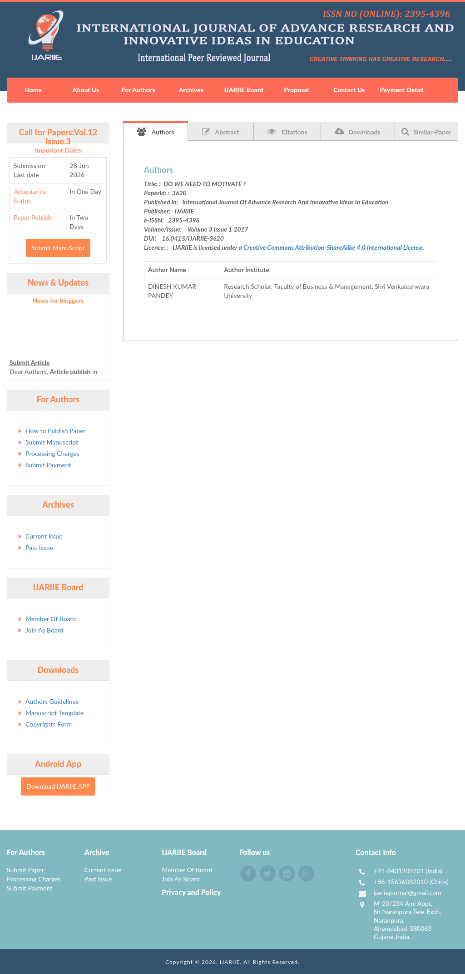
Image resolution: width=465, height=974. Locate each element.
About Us (86, 90)
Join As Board (44, 630)
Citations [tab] (287, 132)
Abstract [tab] (220, 132)
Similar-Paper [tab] (426, 132)
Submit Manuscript (51, 442)
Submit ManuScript (57, 248)
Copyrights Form (48, 724)
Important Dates (58, 150)
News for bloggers (58, 300)
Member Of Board (50, 619)
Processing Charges (52, 453)
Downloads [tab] (357, 132)
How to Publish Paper (55, 431)
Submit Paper (25, 870)
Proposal (296, 90)
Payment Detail (401, 90)
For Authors (138, 90)
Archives (191, 90)
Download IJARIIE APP (58, 786)
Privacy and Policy (191, 892)
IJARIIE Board (243, 90)
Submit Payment (48, 465)
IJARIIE (230, 962)
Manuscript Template (54, 713)
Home (33, 90)
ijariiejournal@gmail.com (407, 892)
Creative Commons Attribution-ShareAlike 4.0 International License (333, 247)
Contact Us (349, 90)
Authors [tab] (155, 132)
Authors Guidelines (52, 701)
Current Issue (44, 536)
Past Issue (39, 547)
